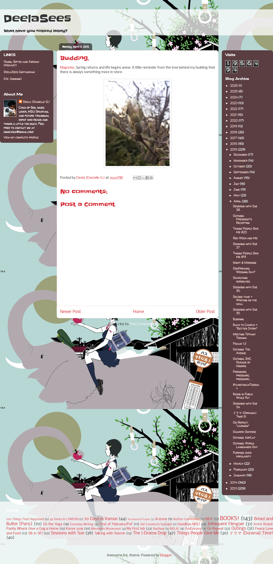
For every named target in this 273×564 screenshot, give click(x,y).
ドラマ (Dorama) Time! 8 (244, 414)
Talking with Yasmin (109, 533)
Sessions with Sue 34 (245, 405)
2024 (234, 97)
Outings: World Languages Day (245, 445)
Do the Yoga (52, 524)
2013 (234, 488)
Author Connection (186, 519)
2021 (234, 115)
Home (138, 312)
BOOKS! (229, 519)
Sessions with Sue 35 (245, 311)
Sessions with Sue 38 (245, 208)
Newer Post (70, 312)
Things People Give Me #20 (245, 230)
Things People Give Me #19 (245, 255)
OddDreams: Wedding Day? (244, 270)
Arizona (161, 519)
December (241, 155)
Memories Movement (106, 529)
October (240, 166)
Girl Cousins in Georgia (156, 524)
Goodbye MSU (189, 524)
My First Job (136, 529)
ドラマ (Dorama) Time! (251, 533)
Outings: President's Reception (242, 219)
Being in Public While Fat (243, 396)
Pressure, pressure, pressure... (242, 375)
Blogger (166, 555)
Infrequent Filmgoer (226, 524)
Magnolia (67, 67)
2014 (234, 482)
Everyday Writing (81, 524)
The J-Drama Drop (150, 533)
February (241, 469)
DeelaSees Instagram (19, 72)
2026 (234, 86)
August (239, 178)
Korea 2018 (74, 529)
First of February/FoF (116, 524)
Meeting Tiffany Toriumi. (244, 336)
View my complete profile (21, 137)
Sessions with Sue (67, 533)
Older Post (205, 312)
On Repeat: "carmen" (241, 424)
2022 (234, 109)
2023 (234, 103)
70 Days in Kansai (101, 519)
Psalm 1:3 (239, 344)
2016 (234, 144)
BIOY (209, 519)
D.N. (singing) (13, 79)
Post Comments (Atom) (148, 324)
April (238, 201)
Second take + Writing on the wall (245, 300)
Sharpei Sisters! (244, 432)
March (239, 464)
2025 (234, 91)
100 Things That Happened (25, 519)
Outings (238, 528)
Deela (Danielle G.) (36, 102)
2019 (234, 126)
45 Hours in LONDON (64, 519)
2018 (234, 132)
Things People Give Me (198, 533)
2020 (234, 120)
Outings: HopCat (244, 438)
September (242, 172)
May (237, 195)
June (237, 190)
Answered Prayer (139, 519)
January (240, 475)
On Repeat (215, 529)
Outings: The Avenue (241, 351)
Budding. (238, 319)
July (237, 184)
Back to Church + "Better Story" (245, 326)
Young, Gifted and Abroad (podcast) (21, 63)
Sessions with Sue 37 (245, 246)
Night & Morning (244, 263)
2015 (234, 149)
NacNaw (158, 529)
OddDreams (193, 529)
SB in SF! (35, 533)
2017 (234, 138)
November (241, 161)
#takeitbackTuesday (246, 386)
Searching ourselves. (241, 279)
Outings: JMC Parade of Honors (242, 362)
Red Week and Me (245, 238)
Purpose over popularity (242, 454)
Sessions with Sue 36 (245, 289)
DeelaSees (37, 18)
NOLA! (174, 529)
